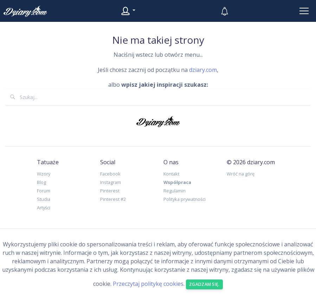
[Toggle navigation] (304, 11)
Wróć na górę (240, 174)
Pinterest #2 (113, 199)
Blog (41, 182)
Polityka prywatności (184, 199)
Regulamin (174, 191)
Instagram (110, 182)
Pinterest (110, 191)
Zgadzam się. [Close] (204, 284)
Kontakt (171, 174)
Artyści (43, 207)
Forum (43, 191)
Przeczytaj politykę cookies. (149, 284)
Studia (43, 199)
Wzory (43, 174)
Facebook (110, 174)
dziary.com (203, 70)
